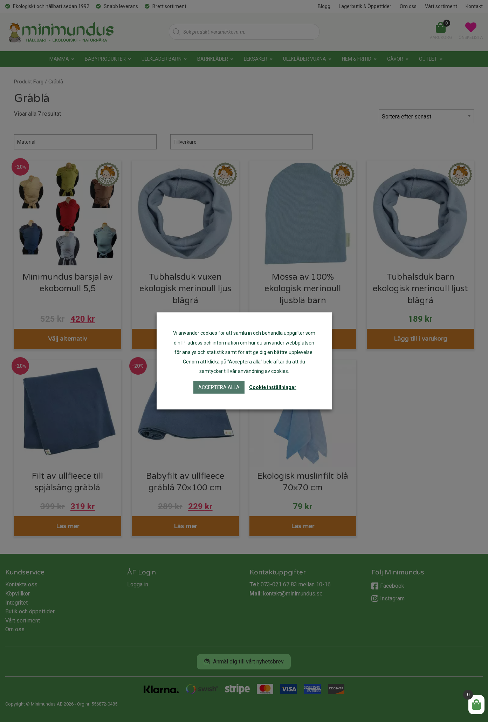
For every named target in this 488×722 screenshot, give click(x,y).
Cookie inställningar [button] (272, 387)
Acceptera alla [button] (219, 387)
